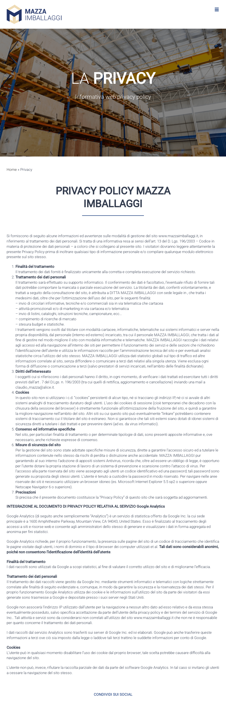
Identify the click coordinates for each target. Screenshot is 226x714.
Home (12, 169)
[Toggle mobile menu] (217, 9)
